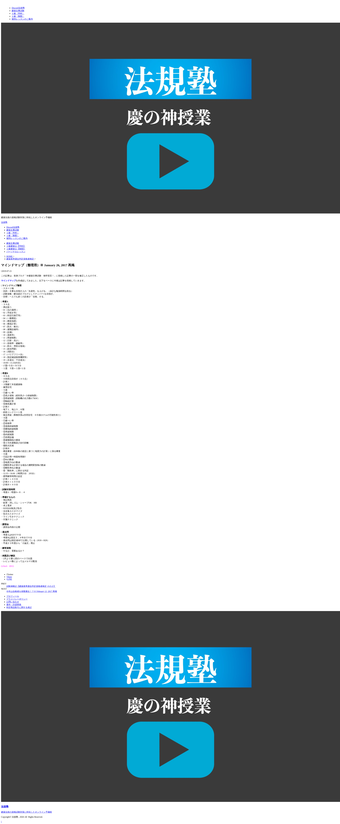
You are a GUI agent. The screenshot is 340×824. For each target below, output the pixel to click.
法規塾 (4, 222)
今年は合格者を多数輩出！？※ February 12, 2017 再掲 (31, 591)
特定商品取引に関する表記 (19, 607)
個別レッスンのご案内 (17, 238)
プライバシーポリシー (17, 599)
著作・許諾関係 (13, 604)
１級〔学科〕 (12, 233)
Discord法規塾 (12, 227)
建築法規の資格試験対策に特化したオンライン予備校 (26, 812)
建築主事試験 (12, 230)
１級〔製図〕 (12, 235)
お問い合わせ (12, 602)
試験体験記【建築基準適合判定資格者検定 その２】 (31, 586)
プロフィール (12, 596)
